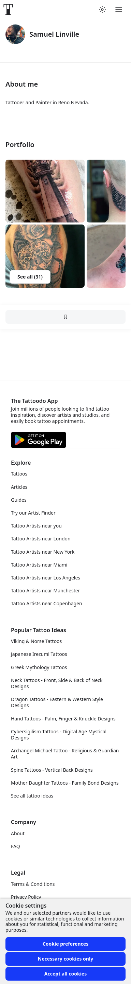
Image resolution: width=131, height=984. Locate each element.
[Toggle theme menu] (102, 9)
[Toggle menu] (119, 9)
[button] (45, 191)
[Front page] (8, 9)
